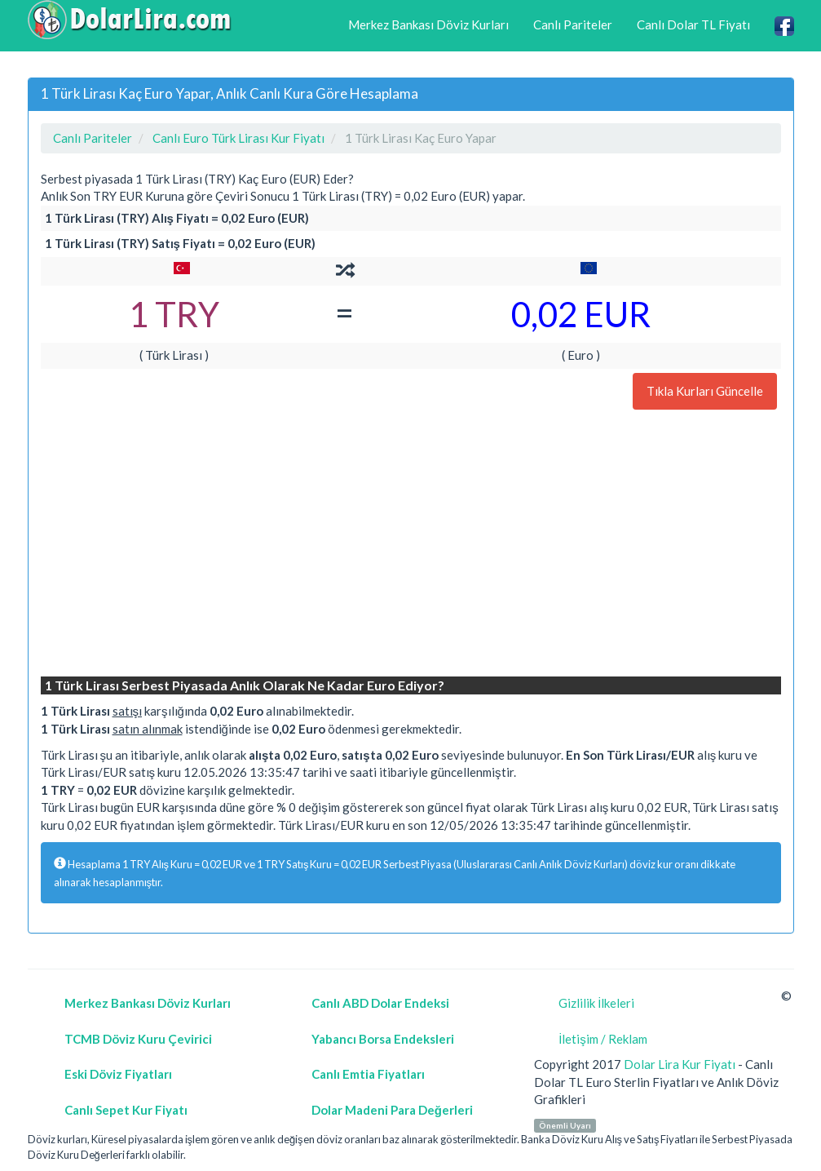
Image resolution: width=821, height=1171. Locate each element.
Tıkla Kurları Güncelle (705, 391)
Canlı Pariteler (572, 24)
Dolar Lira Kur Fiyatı (679, 1064)
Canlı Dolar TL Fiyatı (693, 24)
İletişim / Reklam (602, 1038)
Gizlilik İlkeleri (596, 1003)
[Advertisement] (411, 545)
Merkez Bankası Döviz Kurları (428, 24)
